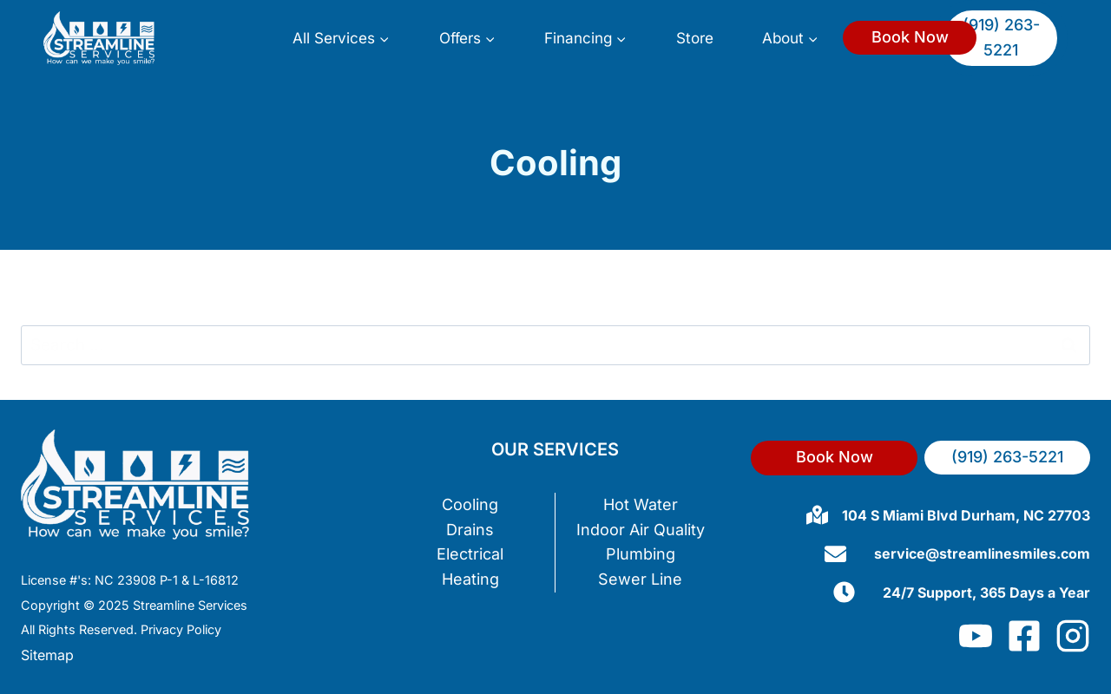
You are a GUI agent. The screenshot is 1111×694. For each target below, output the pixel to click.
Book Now (910, 37)
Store (694, 38)
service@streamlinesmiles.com (982, 553)
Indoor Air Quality (640, 529)
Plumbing (640, 554)
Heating (470, 579)
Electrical (470, 554)
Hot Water (640, 504)
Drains (470, 529)
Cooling (470, 504)
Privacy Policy (181, 629)
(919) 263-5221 (1001, 37)
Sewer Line (640, 579)
